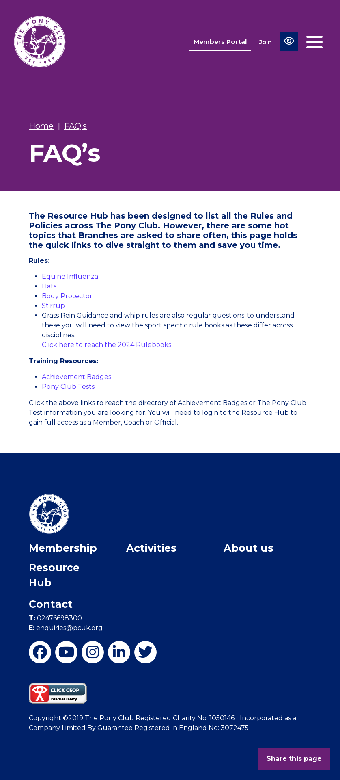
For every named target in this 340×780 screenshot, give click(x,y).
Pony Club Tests (68, 386)
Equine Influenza (70, 276)
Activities (151, 548)
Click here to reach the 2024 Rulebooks (106, 345)
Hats (49, 286)
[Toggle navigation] (314, 42)
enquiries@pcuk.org (66, 628)
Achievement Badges (76, 377)
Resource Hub (54, 575)
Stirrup (53, 306)
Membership (63, 548)
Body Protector (67, 296)
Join (265, 42)
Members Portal (220, 42)
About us (248, 548)
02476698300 (55, 618)
